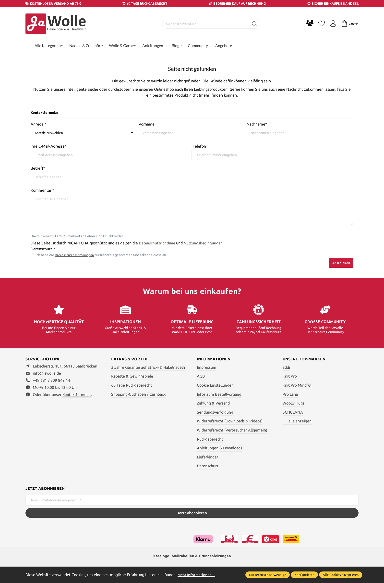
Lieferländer (207, 457)
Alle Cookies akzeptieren (341, 574)
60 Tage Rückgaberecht (131, 385)
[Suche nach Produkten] (204, 24)
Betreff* (38, 168)
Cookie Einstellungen (215, 385)
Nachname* (257, 124)
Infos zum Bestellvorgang (219, 394)
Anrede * (39, 124)
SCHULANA (293, 412)
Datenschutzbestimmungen (76, 255)
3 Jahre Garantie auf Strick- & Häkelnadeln (148, 367)
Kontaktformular (76, 394)
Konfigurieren (304, 574)
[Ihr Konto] (331, 24)
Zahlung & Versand (213, 403)
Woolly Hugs (293, 403)
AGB (201, 376)
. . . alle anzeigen (297, 421)
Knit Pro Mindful (297, 385)
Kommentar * (42, 190)
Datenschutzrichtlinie (157, 243)
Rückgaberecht (210, 439)
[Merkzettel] (319, 24)
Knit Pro (290, 376)
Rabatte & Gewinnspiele (132, 376)
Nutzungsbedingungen (204, 243)
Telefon (199, 146)
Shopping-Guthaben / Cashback (138, 394)
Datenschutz (208, 466)
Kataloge (159, 556)
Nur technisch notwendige (267, 574)
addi (286, 367)
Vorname (147, 124)
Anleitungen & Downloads (219, 448)
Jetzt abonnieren (192, 513)
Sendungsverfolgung (215, 412)
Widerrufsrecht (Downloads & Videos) (230, 421)
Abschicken (341, 263)
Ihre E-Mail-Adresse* (49, 146)
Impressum (206, 367)
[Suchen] (253, 24)
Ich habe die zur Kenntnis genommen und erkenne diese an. (103, 255)
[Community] (307, 23)
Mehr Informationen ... (197, 574)
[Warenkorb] (349, 24)
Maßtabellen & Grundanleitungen (202, 556)
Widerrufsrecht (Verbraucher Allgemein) (232, 430)
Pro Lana (290, 394)
